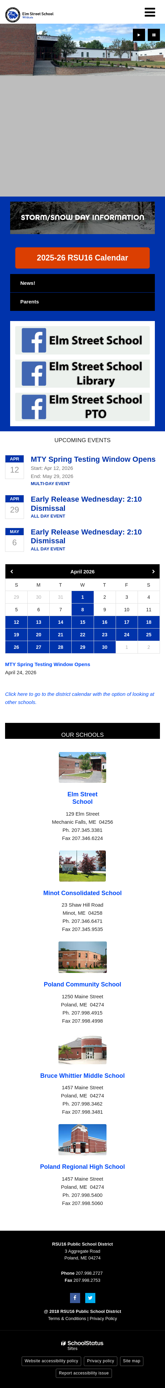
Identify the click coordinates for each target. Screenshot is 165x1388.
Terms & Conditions (67, 1318)
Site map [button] (131, 1361)
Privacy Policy (103, 1318)
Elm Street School (82, 798)
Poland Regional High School (82, 1166)
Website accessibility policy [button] (51, 1361)
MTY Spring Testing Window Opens (93, 459)
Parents (29, 301)
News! (27, 283)
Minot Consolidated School (82, 893)
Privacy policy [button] (100, 1361)
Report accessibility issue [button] (84, 1373)
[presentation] (139, 35)
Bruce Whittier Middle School (82, 1075)
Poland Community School (82, 984)
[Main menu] (150, 12)
